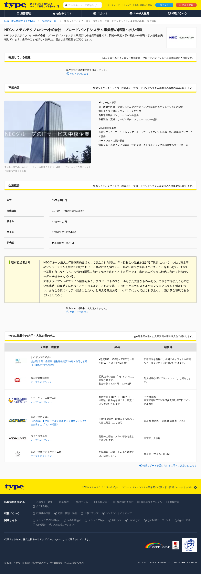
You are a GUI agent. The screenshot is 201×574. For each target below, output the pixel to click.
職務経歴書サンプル (151, 502)
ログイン (164, 5)
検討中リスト (83, 502)
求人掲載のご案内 (144, 5)
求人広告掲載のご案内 (74, 563)
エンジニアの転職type (48, 520)
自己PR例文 (42, 506)
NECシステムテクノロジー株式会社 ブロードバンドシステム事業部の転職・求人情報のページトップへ (137, 487)
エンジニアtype (96, 520)
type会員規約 (56, 563)
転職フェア (104, 502)
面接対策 (174, 502)
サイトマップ (114, 5)
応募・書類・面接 (67, 513)
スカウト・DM (44, 502)
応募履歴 (64, 502)
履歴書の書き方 (125, 502)
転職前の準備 (43, 513)
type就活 (41, 524)
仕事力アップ (91, 513)
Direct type (134, 520)
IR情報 (17, 563)
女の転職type (74, 520)
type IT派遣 (184, 520)
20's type (117, 520)
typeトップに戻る (79, 73)
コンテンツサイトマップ (119, 513)
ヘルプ (128, 5)
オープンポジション (41, 382)
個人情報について (40, 563)
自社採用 (26, 563)
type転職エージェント (159, 520)
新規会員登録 (186, 5)
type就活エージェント (64, 524)
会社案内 (8, 563)
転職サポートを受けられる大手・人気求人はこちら (170, 465)
